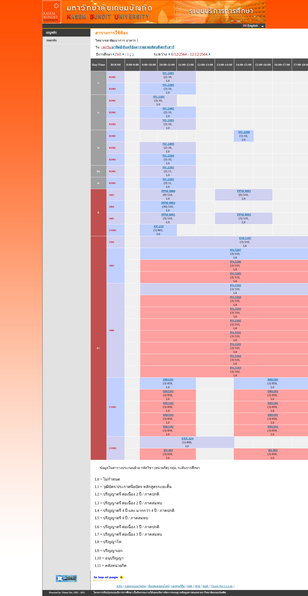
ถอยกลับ (51, 40)
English (251, 25)
